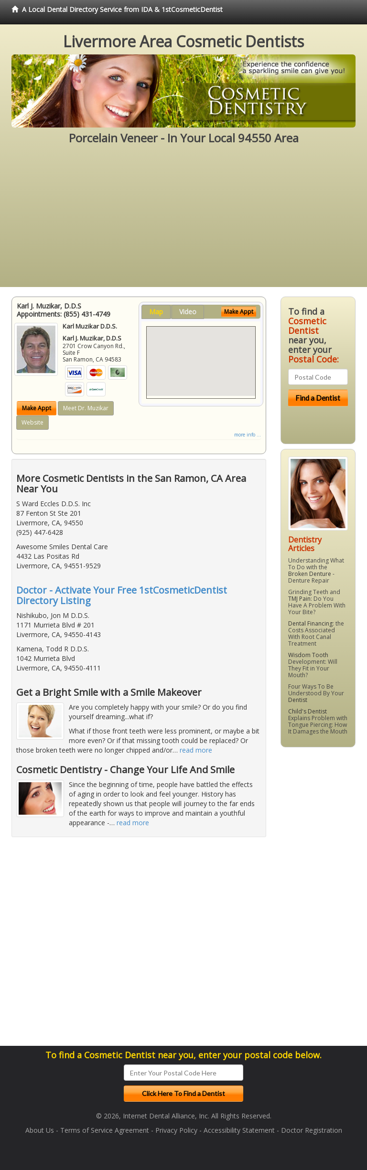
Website (32, 422)
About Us (39, 1130)
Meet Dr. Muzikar (85, 408)
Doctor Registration (311, 1130)
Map (156, 311)
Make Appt (36, 408)
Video (187, 311)
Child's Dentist (307, 711)
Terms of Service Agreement (104, 1130)
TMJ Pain (299, 599)
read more (196, 750)
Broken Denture (309, 574)
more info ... (247, 434)
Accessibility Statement (239, 1130)
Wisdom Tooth (308, 655)
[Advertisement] (183, 220)
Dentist (297, 700)
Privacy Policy (176, 1130)
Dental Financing (310, 623)
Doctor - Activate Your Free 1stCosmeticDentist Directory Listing (121, 595)
